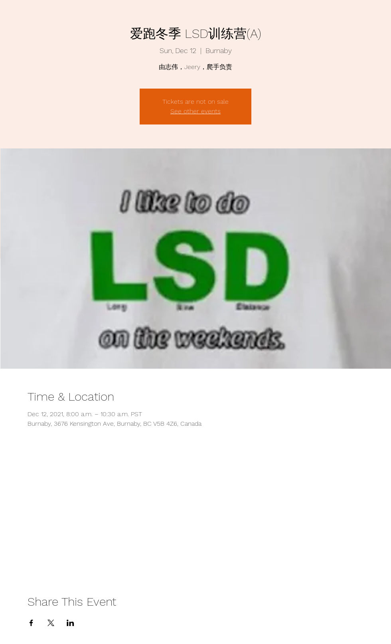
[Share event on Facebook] (31, 623)
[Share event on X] (51, 623)
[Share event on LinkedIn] (70, 623)
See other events (195, 111)
